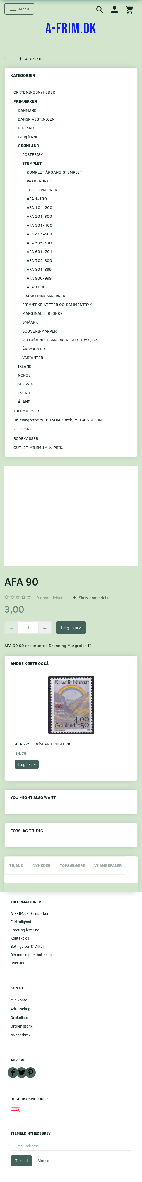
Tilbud (16, 865)
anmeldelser (49, 597)
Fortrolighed (21, 921)
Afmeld (43, 1160)
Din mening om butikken (31, 954)
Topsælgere (72, 865)
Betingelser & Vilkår (27, 946)
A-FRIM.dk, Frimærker (30, 913)
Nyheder (41, 865)
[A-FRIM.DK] (71, 29)
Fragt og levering (25, 929)
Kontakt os (20, 937)
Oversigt (18, 962)
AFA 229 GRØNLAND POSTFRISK (44, 744)
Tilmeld (21, 1160)
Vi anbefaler (108, 865)
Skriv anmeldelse (94, 597)
